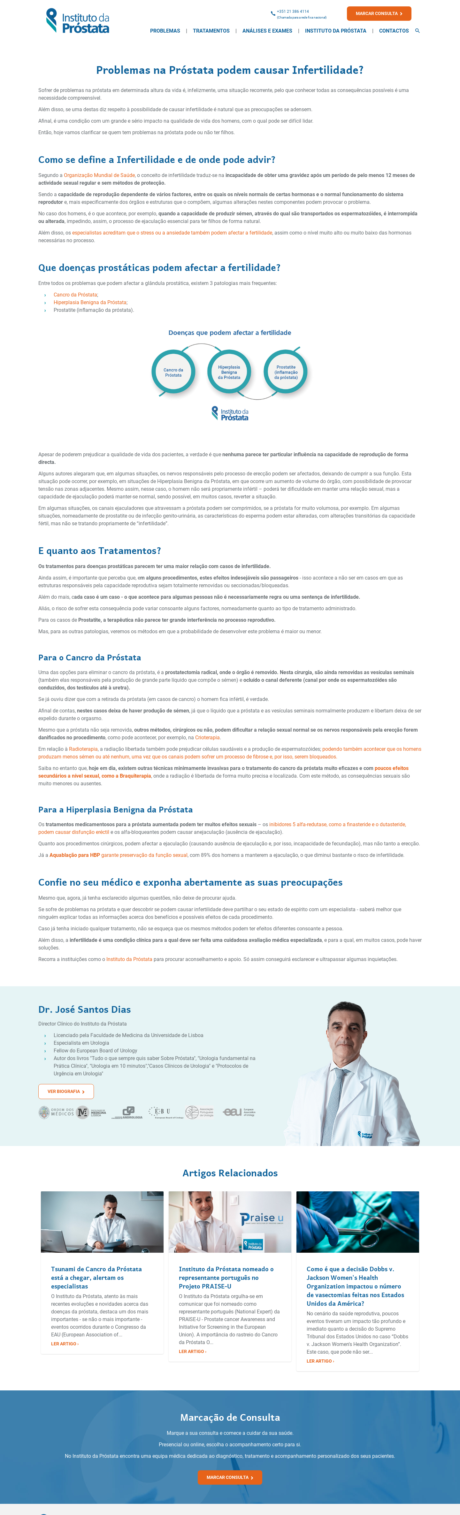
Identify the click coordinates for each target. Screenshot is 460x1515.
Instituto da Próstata (335, 31)
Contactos (394, 31)
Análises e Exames (267, 31)
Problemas (165, 31)
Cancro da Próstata (75, 295)
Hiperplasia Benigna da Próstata (90, 302)
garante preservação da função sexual (144, 855)
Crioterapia (207, 737)
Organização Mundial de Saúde (99, 175)
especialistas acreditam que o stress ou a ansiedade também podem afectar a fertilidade (172, 233)
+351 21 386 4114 (293, 11)
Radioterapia (83, 749)
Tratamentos (211, 31)
